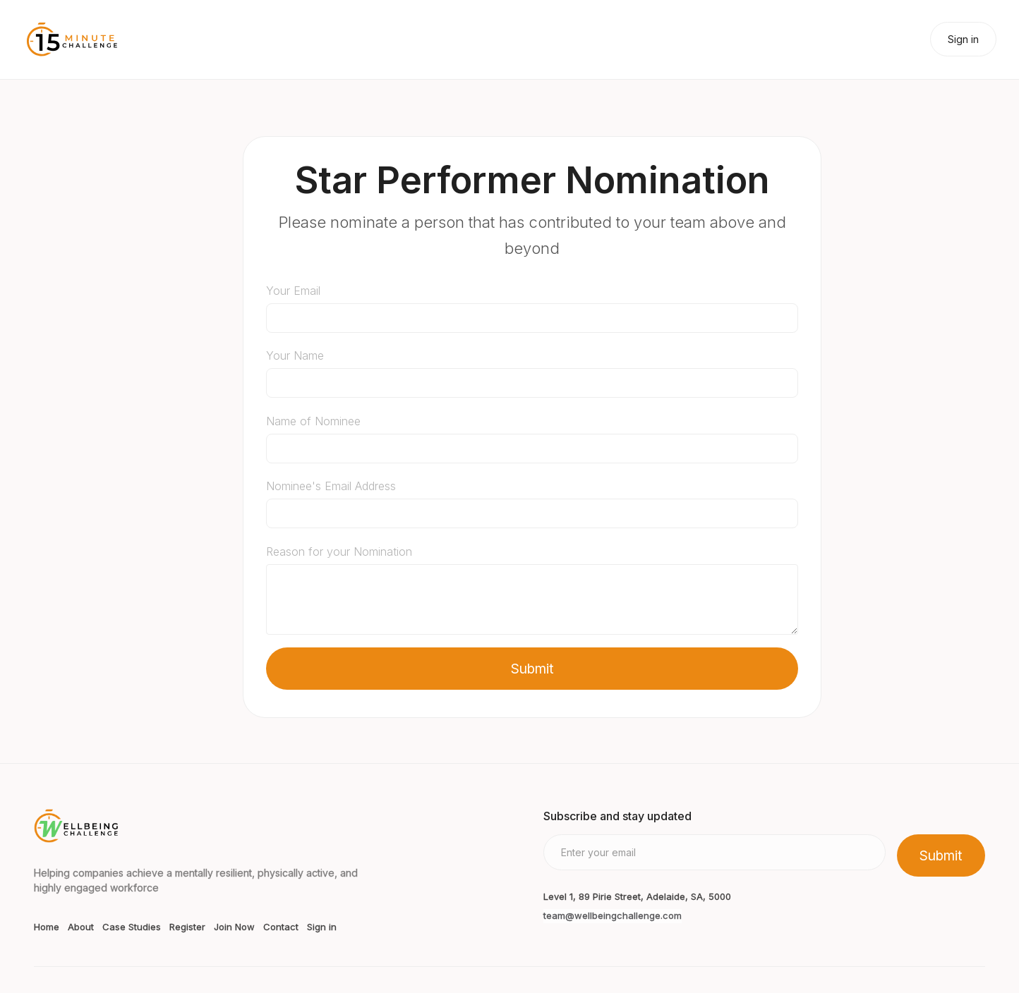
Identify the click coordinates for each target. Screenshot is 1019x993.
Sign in (963, 39)
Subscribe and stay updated (617, 816)
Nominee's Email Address (331, 486)
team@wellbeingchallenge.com (612, 915)
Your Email (293, 291)
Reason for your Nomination (339, 551)
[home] (72, 39)
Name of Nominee (313, 421)
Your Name (295, 355)
